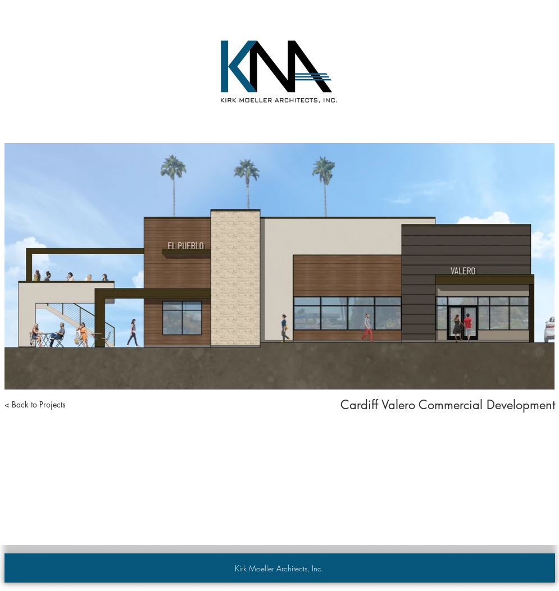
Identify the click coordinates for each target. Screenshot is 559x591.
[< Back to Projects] (35, 404)
